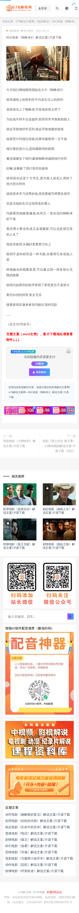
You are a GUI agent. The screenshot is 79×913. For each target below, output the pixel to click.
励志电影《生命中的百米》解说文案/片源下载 (37, 827)
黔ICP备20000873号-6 (58, 902)
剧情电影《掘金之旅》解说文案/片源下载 (59, 545)
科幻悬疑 (27, 30)
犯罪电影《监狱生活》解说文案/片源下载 (19, 510)
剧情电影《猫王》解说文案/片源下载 (31, 839)
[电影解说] (43, 21)
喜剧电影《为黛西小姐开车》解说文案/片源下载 (39, 858)
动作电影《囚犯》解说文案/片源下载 (31, 864)
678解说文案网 (25, 21)
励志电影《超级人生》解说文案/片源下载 (59, 510)
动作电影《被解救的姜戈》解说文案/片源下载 (37, 814)
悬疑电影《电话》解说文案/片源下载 (31, 833)
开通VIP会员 (54, 892)
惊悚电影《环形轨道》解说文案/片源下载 (34, 871)
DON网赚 (39, 892)
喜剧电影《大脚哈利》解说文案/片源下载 (19, 443)
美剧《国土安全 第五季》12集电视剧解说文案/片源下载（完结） (59, 446)
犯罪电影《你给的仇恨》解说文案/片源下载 (36, 821)
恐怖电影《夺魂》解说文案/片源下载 (31, 852)
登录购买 (39, 372)
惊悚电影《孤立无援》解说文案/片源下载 (19, 545)
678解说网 (24, 892)
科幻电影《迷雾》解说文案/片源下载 (31, 846)
